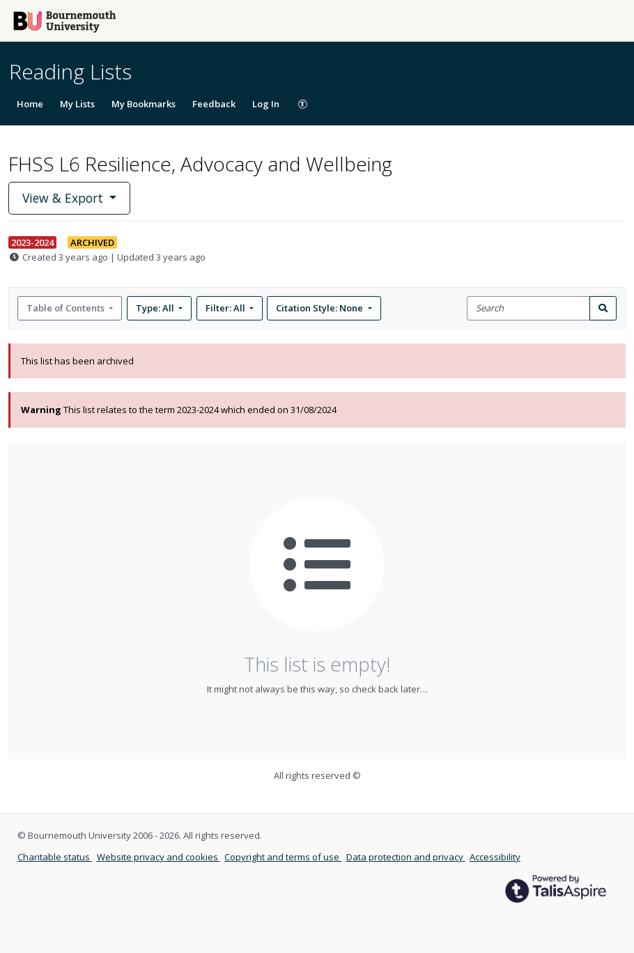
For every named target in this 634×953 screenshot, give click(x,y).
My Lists (77, 104)
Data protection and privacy (405, 857)
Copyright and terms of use (282, 857)
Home (30, 104)
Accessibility (495, 857)
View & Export (64, 197)
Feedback (213, 104)
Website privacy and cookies (158, 857)
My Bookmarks (143, 104)
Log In (265, 104)
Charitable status (54, 857)
